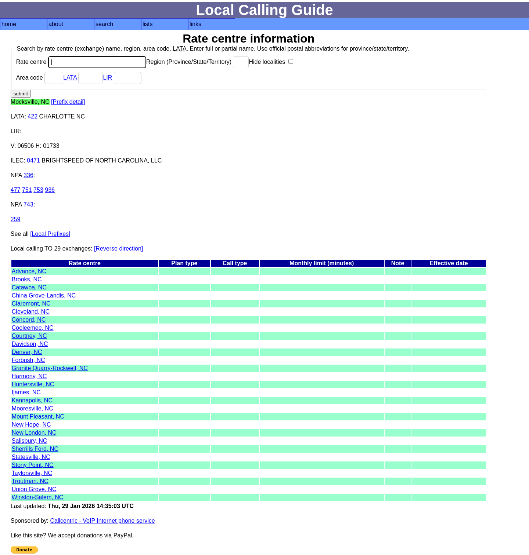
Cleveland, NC (31, 311)
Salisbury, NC (29, 441)
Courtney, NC (29, 336)
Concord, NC (29, 320)
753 (38, 190)
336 (28, 175)
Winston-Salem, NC (37, 497)
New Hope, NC (31, 424)
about (55, 24)
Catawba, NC (29, 287)
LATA (70, 77)
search (104, 24)
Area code (39, 77)
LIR (107, 77)
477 (16, 190)
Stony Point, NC (33, 465)
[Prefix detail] (68, 102)
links (195, 24)
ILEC (17, 160)
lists (148, 24)
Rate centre (81, 62)
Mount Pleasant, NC (38, 416)
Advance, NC (29, 271)
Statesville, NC (31, 457)
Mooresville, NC (32, 408)
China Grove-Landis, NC (44, 295)
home (8, 24)
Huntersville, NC (33, 384)
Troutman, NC (30, 481)
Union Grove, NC (34, 489)
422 (32, 116)
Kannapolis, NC (32, 400)
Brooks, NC (27, 279)
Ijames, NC (26, 392)
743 (28, 204)
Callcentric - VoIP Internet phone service (102, 521)
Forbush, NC (28, 360)
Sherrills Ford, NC (35, 449)
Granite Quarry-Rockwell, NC (50, 368)
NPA (16, 175)
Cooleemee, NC (33, 328)
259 (16, 219)
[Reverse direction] (118, 248)
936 (50, 190)
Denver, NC (27, 352)
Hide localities (271, 62)
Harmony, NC (29, 376)
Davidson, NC (30, 344)
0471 (33, 160)
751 (27, 190)
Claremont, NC (31, 303)
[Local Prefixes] (50, 234)
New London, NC (34, 433)
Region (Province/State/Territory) (197, 62)
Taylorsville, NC (32, 473)
